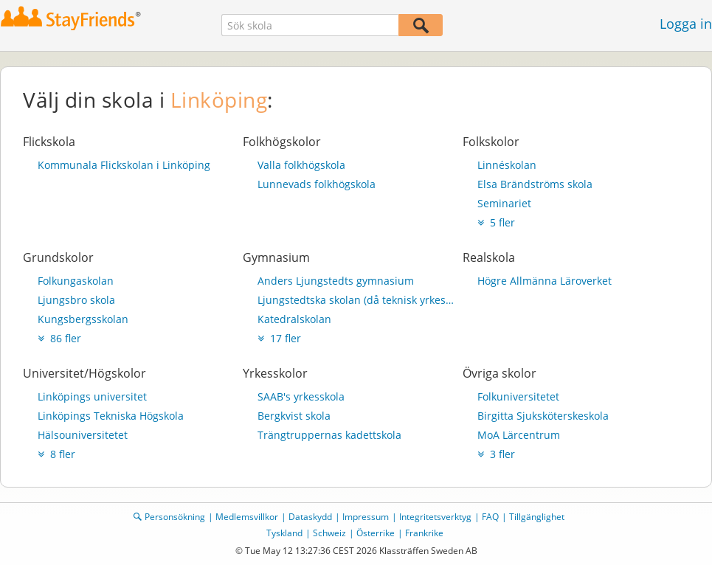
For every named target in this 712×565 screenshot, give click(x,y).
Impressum (365, 516)
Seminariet (504, 203)
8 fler (56, 454)
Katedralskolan (294, 319)
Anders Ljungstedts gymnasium (336, 281)
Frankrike (424, 533)
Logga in (686, 23)
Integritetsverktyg (435, 516)
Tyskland (284, 533)
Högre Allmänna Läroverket (544, 281)
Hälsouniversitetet (83, 435)
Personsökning (175, 516)
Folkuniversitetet (518, 396)
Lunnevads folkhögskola (317, 184)
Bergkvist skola (294, 416)
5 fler (496, 222)
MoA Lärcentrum (518, 435)
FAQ (490, 516)
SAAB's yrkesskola (301, 396)
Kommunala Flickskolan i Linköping (124, 165)
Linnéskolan (506, 165)
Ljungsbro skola (76, 300)
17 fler (279, 338)
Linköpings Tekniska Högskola (111, 416)
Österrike (375, 533)
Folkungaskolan (76, 281)
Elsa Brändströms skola (534, 184)
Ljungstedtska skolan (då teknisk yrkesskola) (356, 300)
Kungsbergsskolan (83, 319)
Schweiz (329, 533)
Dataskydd (310, 516)
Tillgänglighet (536, 516)
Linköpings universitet (92, 396)
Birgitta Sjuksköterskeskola (543, 416)
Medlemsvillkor (246, 516)
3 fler (496, 454)
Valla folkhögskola (301, 165)
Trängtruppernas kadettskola (329, 435)
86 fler (59, 338)
